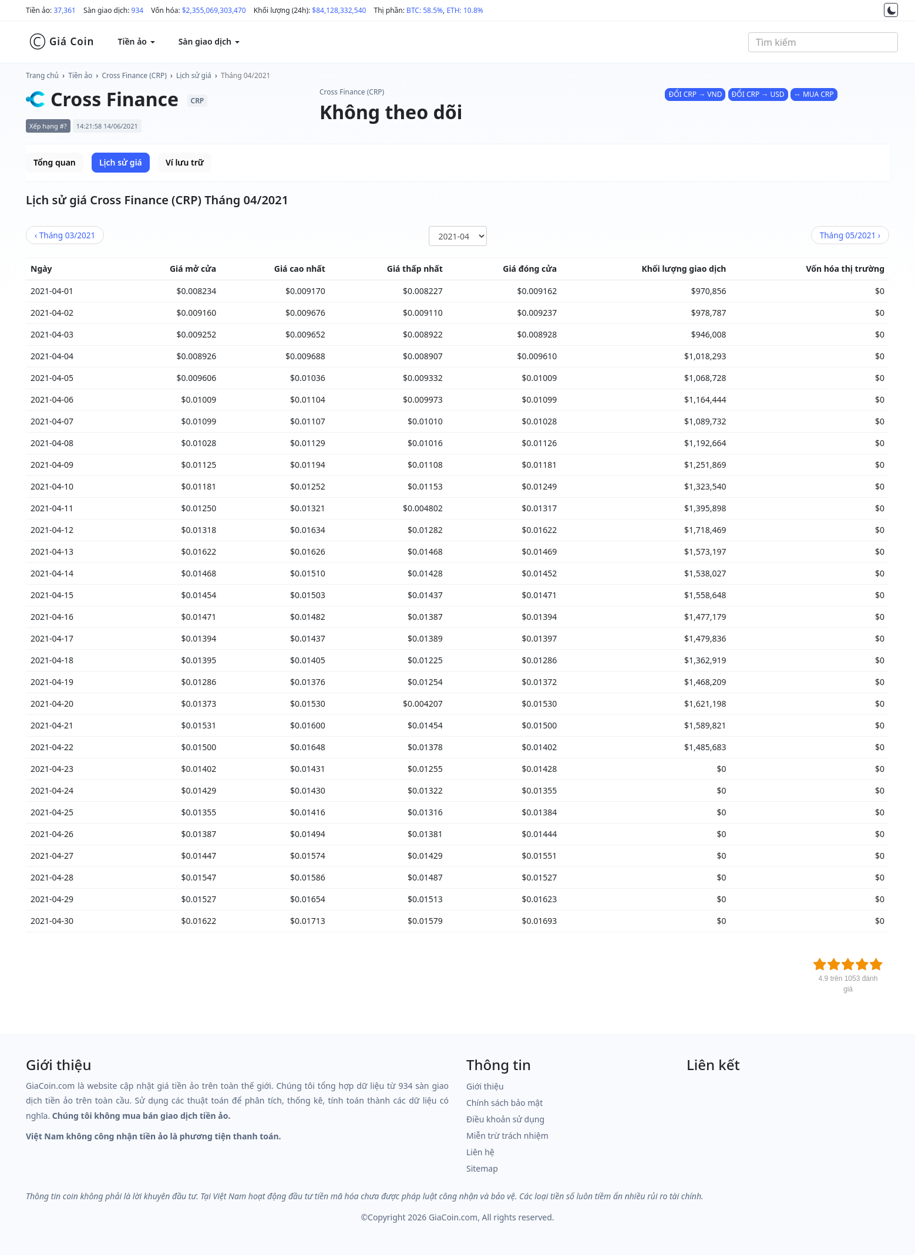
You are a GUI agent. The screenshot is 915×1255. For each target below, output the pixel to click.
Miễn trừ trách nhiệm (507, 1135)
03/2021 (65, 235)
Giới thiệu (485, 1086)
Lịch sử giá (193, 75)
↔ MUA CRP (814, 94)
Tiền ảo (80, 75)
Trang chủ (42, 75)
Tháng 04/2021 (245, 75)
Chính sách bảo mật (504, 1102)
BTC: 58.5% (424, 10)
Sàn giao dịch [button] (209, 41)
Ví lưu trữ (185, 162)
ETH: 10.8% (464, 10)
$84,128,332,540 (339, 10)
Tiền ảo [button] (135, 41)
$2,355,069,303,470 (214, 10)
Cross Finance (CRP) (134, 75)
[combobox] (823, 42)
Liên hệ (480, 1152)
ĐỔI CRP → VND (695, 94)
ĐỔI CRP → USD (758, 94)
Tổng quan (54, 162)
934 (138, 10)
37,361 (64, 10)
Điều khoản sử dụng (505, 1119)
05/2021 (850, 235)
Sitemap (482, 1168)
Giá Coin (61, 42)
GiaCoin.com (453, 1217)
